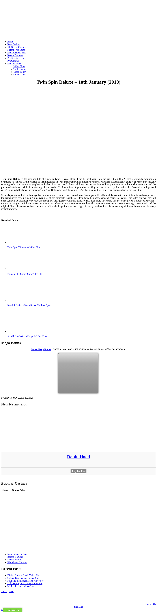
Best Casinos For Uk (17, 58)
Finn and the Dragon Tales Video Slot (25, 580)
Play (22, 495)
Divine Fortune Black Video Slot (23, 575)
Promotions (13, 61)
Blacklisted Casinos (17, 562)
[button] (24, 234)
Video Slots (19, 66)
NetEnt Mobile (14, 559)
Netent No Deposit (16, 52)
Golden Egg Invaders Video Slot (23, 578)
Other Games (19, 74)
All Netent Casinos (16, 47)
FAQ (11, 591)
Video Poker (19, 72)
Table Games (19, 69)
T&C (4, 591)
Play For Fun (78, 471)
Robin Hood (78, 456)
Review (16, 495)
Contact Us (150, 604)
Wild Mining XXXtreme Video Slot (24, 583)
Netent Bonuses (15, 55)
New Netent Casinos (17, 554)
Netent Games (14, 63)
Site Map (78, 606)
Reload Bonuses (15, 557)
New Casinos (13, 44)
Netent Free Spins (16, 50)
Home (10, 41)
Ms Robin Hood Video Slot (20, 586)
